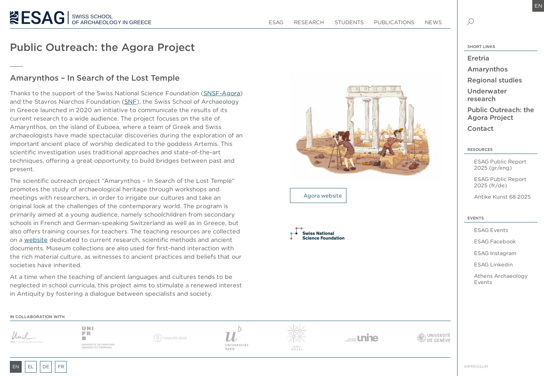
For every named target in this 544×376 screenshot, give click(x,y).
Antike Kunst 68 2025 (502, 196)
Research (309, 22)
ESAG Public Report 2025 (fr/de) (500, 182)
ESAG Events (491, 230)
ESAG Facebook (495, 241)
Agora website (323, 195)
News (433, 22)
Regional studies (494, 80)
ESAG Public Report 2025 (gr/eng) (500, 164)
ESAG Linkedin (493, 264)
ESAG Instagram (495, 253)
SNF (130, 101)
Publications (394, 22)
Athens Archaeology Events (501, 279)
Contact (480, 128)
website (36, 239)
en (538, 6)
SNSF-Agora (221, 93)
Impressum (476, 366)
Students (349, 22)
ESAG (276, 22)
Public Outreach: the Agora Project (500, 113)
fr (61, 366)
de (46, 366)
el (31, 366)
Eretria (478, 58)
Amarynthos (487, 69)
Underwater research (487, 95)
